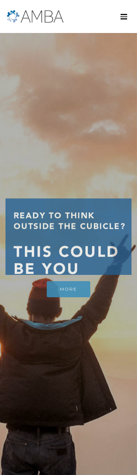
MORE (68, 291)
